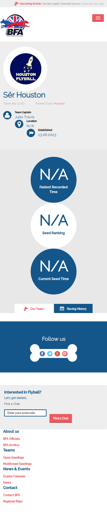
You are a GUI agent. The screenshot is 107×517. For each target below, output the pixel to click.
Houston (59, 103)
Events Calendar (14, 476)
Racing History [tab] (73, 308)
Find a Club (60, 418)
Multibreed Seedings (17, 463)
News (7, 482)
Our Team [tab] (34, 308)
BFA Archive (11, 445)
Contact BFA (11, 495)
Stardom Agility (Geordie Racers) (61, 3)
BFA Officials (11, 438)
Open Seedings (13, 457)
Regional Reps (13, 501)
